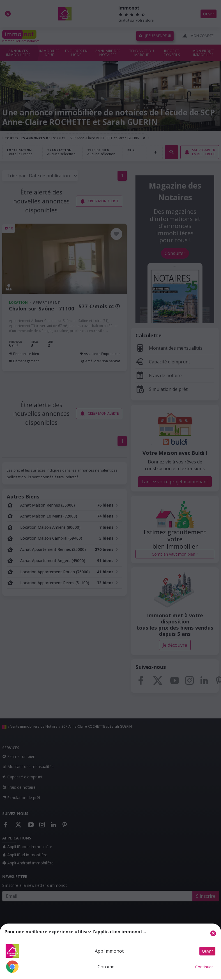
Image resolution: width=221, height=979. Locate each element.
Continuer (204, 966)
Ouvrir (207, 951)
